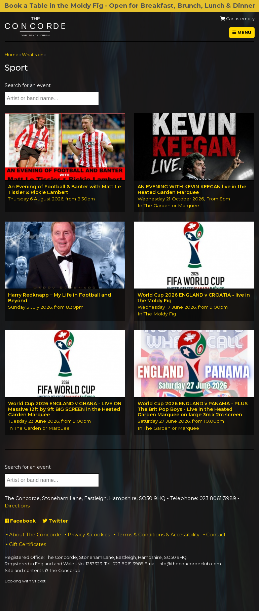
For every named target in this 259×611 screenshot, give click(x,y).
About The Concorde (35, 535)
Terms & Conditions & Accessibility (158, 535)
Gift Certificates (27, 544)
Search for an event (28, 85)
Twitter (55, 521)
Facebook (20, 521)
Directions (17, 506)
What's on (32, 54)
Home (11, 54)
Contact (216, 535)
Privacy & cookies (89, 535)
